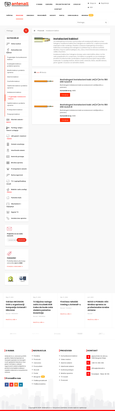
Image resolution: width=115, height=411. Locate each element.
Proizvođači (41, 15)
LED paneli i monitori (16, 137)
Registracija (104, 3)
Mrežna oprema (14, 162)
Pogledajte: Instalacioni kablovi (17, 98)
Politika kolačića (39, 384)
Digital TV (12, 212)
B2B (90, 7)
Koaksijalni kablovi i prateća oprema (14, 65)
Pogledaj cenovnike (15, 266)
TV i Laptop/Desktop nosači (16, 182)
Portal (61, 15)
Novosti (53, 15)
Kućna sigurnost (14, 175)
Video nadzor (13, 43)
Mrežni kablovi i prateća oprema (15, 71)
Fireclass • (69, 308)
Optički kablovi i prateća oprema (16, 104)
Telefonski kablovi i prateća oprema (17, 87)
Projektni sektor (63, 4)
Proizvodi (19, 15)
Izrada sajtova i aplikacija (77, 408)
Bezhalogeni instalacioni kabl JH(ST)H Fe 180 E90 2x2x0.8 (84, 105)
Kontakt (58, 9)
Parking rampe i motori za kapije (14, 128)
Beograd (87, 15)
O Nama (39, 4)
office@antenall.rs (98, 368)
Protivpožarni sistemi (16, 168)
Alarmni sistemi (14, 120)
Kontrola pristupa (15, 156)
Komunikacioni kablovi (14, 51)
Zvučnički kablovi (13, 81)
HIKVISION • (14, 313)
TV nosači (64, 377)
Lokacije (76, 4)
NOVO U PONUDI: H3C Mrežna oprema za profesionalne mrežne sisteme (98, 305)
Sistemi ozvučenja (15, 144)
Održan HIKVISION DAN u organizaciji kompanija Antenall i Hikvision (16, 305)
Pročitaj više (11, 319)
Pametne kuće (13, 197)
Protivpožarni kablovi (14, 110)
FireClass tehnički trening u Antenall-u (70, 303)
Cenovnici (30, 15)
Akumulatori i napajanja (13, 204)
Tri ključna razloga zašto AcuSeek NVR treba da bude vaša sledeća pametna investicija (43, 307)
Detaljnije (65, 95)
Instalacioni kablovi (14, 92)
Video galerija (73, 15)
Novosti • (8, 313)
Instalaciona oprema (16, 218)
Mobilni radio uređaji (16, 190)
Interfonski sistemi (15, 150)
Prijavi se (21, 240)
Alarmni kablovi (12, 77)
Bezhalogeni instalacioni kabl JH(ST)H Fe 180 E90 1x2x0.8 (84, 80)
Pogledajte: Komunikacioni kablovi (17, 58)
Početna (9, 15)
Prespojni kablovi (13, 114)
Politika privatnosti (40, 380)
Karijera (49, 4)
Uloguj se (92, 3)
